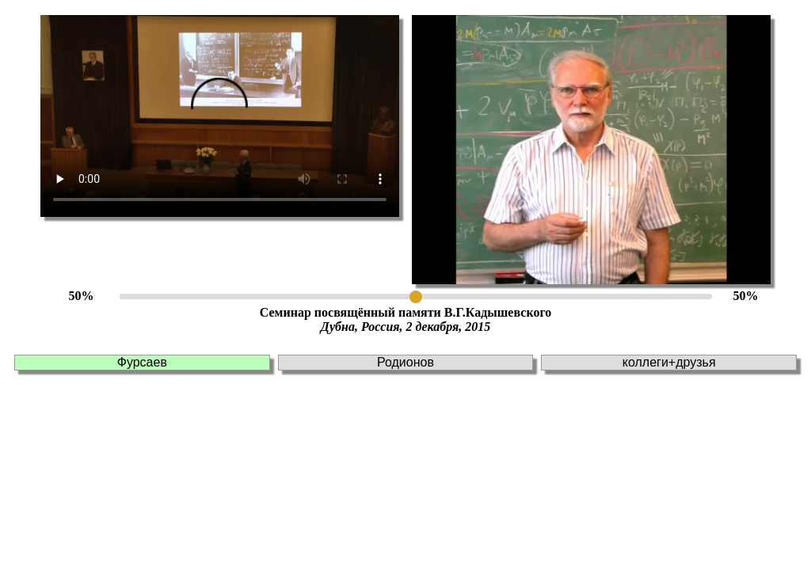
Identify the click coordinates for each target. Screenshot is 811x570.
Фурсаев (142, 362)
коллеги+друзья (669, 362)
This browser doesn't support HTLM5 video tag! (219, 116)
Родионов (405, 362)
